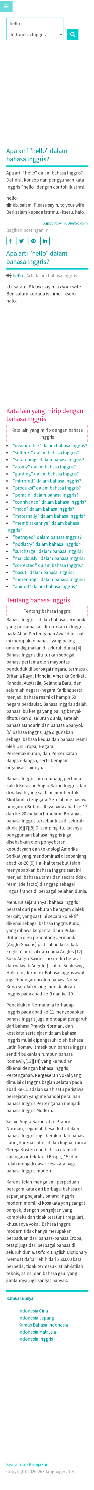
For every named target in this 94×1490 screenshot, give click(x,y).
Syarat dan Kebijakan (27, 1464)
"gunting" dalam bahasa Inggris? (46, 474)
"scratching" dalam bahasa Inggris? (48, 460)
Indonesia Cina (33, 1311)
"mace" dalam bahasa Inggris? (43, 509)
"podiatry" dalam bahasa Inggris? (46, 544)
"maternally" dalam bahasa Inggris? (49, 516)
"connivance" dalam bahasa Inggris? (49, 502)
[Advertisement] (47, 97)
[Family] (34, 23)
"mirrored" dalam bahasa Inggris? (47, 481)
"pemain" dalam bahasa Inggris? (45, 495)
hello (18, 276)
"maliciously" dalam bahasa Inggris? (49, 558)
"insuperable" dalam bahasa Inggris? (50, 446)
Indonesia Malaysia (37, 1332)
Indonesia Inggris (35, 1339)
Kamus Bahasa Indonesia (43, 1325)
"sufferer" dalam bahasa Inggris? (46, 453)
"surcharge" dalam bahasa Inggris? (48, 551)
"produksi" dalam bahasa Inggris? (47, 488)
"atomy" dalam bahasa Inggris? (44, 467)
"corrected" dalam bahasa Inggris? (48, 565)
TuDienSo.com (75, 223)
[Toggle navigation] (6, 6)
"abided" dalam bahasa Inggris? (45, 586)
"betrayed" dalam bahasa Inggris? (47, 537)
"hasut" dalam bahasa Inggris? (43, 572)
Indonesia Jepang (36, 1318)
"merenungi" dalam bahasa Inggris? (49, 579)
